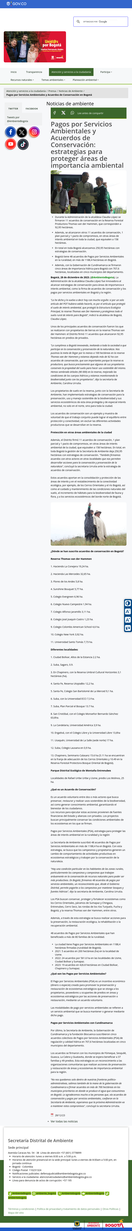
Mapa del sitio (16, 1212)
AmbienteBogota (19, 1193)
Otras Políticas (110, 1209)
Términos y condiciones (21, 1209)
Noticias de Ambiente (71, 91)
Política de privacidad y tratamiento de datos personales (68, 1209)
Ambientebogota (69, 1193)
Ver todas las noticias (64, 1121)
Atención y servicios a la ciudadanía (26, 91)
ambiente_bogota (44, 1193)
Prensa (52, 91)
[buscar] (100, 22)
